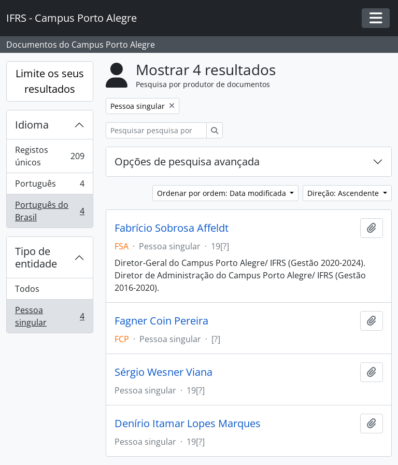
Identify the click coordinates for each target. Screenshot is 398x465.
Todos (27, 288)
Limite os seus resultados (50, 81)
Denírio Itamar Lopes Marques (188, 423)
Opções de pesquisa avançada (187, 161)
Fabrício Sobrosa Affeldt (172, 228)
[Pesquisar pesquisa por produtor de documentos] (156, 130)
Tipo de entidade (36, 257)
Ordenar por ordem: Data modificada (222, 193)
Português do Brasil (49, 211)
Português (49, 185)
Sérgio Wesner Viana (163, 372)
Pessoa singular (49, 316)
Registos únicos (49, 156)
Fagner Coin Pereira (161, 321)
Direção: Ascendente (344, 193)
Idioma (32, 125)
